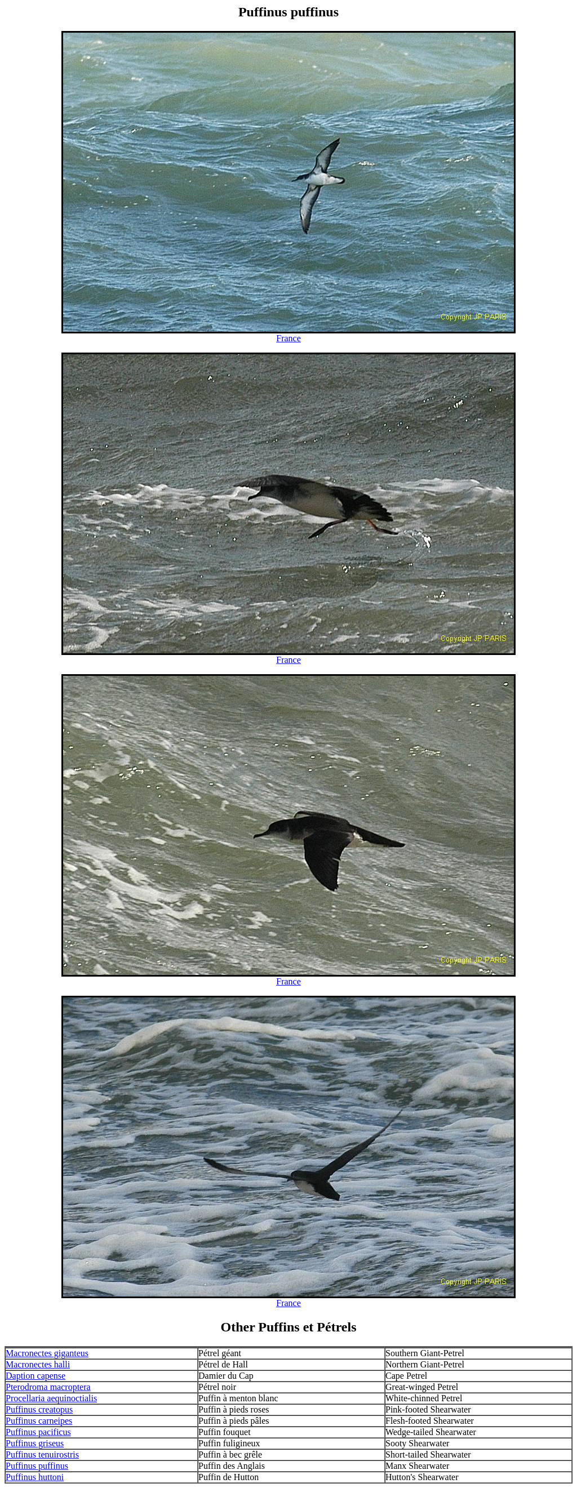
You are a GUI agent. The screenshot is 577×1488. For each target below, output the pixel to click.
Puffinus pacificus (38, 1432)
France (288, 338)
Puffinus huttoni (35, 1477)
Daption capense (35, 1375)
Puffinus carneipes (39, 1420)
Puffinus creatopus (39, 1409)
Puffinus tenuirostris (42, 1454)
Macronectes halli (38, 1364)
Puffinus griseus (35, 1443)
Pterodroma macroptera (48, 1387)
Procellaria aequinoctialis (51, 1398)
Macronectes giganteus (47, 1353)
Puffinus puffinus (37, 1466)
